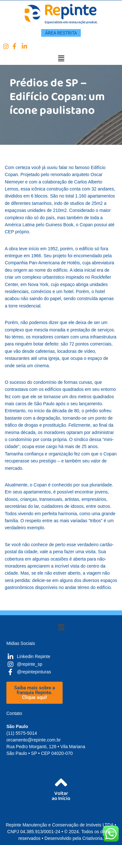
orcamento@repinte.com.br (33, 739)
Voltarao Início (61, 797)
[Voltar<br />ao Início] (61, 782)
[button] (61, 58)
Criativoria (92, 838)
